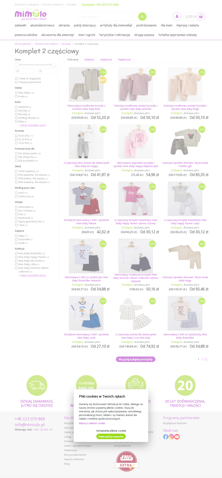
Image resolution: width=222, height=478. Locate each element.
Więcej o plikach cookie (92, 423)
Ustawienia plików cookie (111, 430)
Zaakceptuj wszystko (111, 436)
